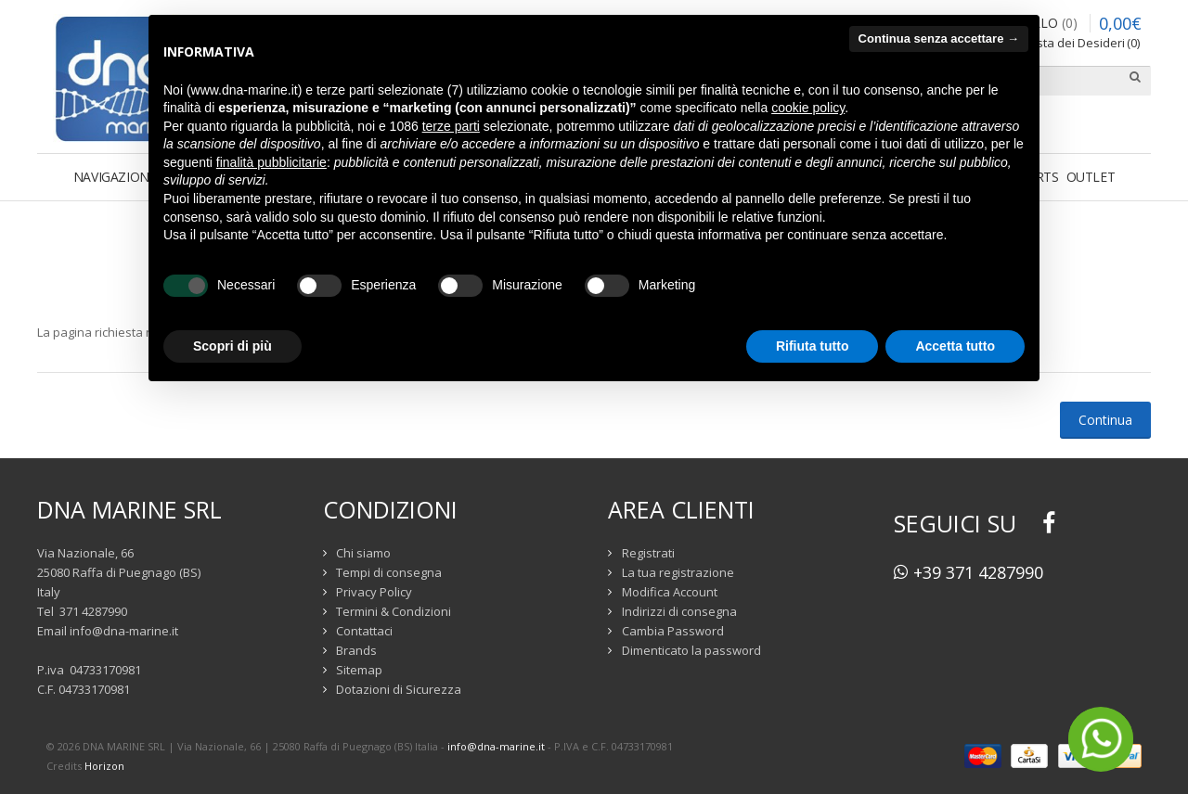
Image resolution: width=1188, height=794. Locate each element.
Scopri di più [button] (232, 346)
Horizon (104, 766)
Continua (1105, 420)
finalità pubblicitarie (271, 162)
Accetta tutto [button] (955, 346)
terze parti (451, 126)
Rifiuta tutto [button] (812, 346)
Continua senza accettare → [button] (939, 38)
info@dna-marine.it (124, 630)
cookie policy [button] (808, 107)
